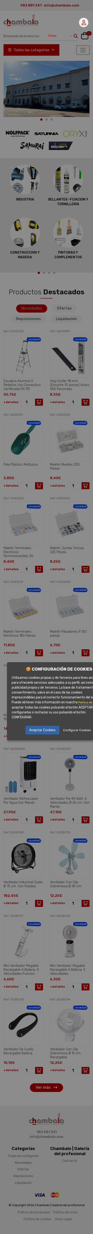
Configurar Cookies (77, 730)
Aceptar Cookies (42, 730)
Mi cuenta (84, 22)
